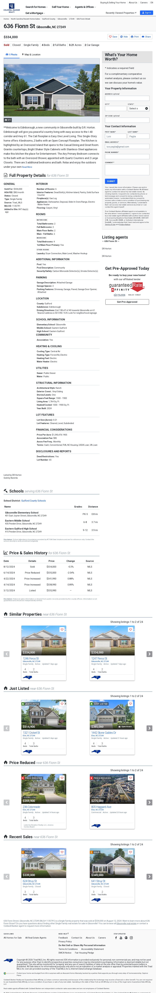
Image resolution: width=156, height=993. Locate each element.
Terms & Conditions (68, 949)
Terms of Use (110, 224)
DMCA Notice (65, 952)
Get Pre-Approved (127, 302)
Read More (27, 167)
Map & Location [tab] (31, 54)
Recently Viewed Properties (121, 13)
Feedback (63, 938)
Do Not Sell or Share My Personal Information (82, 945)
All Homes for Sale (13, 937)
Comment (109, 162)
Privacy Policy (65, 941)
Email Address (112, 142)
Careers (144, 3)
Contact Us (76, 937)
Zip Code (112, 116)
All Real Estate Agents (35, 937)
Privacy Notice (124, 224)
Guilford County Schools (33, 500)
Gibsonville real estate (126, 923)
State (131, 104)
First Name (110, 132)
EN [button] (152, 2)
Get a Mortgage (35, 13)
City (107, 104)
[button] (146, 12)
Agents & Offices (85, 6)
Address (112, 94)
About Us (133, 3)
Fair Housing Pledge (84, 952)
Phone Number (112, 152)
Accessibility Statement (92, 949)
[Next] (149, 654)
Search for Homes (36, 6)
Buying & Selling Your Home (113, 3)
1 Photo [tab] (11, 54)
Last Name (133, 132)
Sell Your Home (61, 6)
